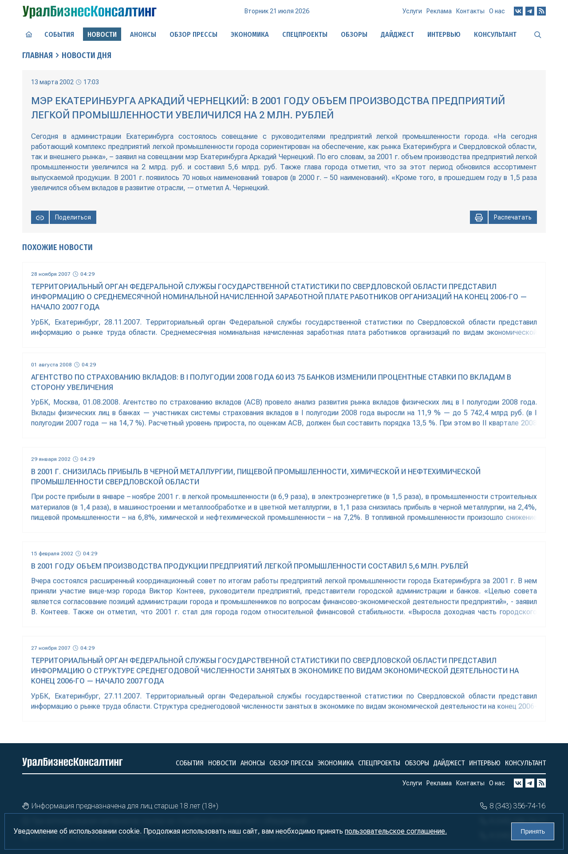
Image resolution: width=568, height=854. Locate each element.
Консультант (495, 34)
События (59, 34)
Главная (37, 55)
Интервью (444, 34)
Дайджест (397, 34)
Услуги (412, 11)
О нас (497, 11)
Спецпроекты (304, 34)
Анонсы (143, 34)
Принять (533, 831)
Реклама (439, 11)
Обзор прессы (193, 34)
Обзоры (354, 34)
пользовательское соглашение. (396, 831)
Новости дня (86, 55)
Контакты (470, 11)
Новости (222, 763)
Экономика (250, 34)
